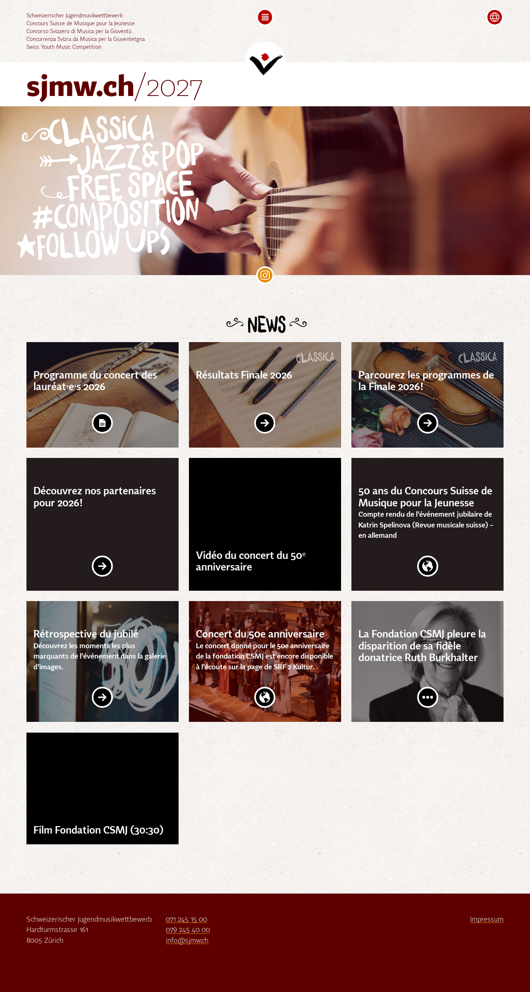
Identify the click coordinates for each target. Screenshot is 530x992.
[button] (265, 17)
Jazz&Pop (140, 157)
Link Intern (264, 423)
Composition (127, 215)
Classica (101, 131)
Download (102, 423)
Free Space (131, 187)
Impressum (487, 919)
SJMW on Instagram (265, 275)
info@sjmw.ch (187, 940)
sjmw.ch (114, 88)
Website (427, 566)
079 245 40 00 (188, 930)
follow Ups (103, 245)
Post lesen (427, 697)
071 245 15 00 (186, 919)
